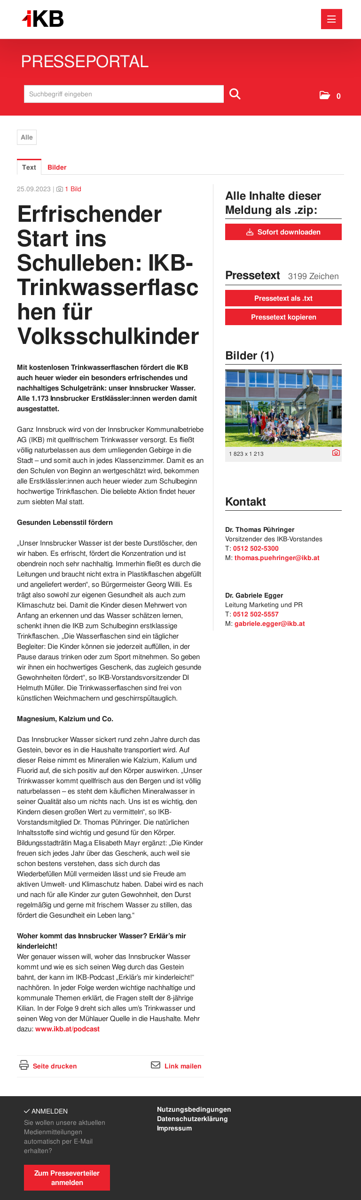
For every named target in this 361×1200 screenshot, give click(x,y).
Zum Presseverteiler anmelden (67, 1178)
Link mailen (183, 1066)
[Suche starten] (235, 94)
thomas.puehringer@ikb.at (277, 557)
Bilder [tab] (56, 167)
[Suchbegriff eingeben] (135, 94)
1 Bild (73, 189)
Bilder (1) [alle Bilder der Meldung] (249, 355)
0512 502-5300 (256, 548)
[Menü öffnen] (331, 19)
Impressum (174, 1128)
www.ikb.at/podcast (67, 1029)
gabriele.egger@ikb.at (270, 623)
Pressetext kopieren (283, 317)
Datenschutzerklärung (192, 1118)
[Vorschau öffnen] (283, 408)
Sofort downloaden (283, 232)
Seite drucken (55, 1066)
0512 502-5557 (256, 614)
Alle (27, 137)
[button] (330, 96)
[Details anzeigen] (334, 453)
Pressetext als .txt (283, 298)
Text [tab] (29, 167)
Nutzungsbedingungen (194, 1109)
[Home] (45, 19)
